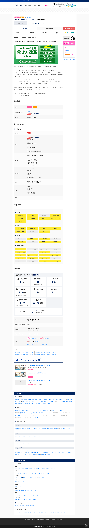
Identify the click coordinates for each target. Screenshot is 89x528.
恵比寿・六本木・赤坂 (29, 399)
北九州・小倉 (24, 499)
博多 (16, 499)
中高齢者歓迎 (18, 428)
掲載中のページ (32, 338)
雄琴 (39, 473)
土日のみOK (17, 454)
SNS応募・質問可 (37, 428)
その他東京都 (49, 403)
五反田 (60, 399)
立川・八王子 (38, 403)
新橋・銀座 (69, 399)
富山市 (19, 481)
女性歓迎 (24, 428)
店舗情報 (56, 32)
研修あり (54, 444)
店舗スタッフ (18, 410)
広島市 (16, 495)
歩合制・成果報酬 (42, 436)
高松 (31, 495)
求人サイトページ (43, 344)
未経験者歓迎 (50, 428)
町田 (44, 403)
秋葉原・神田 (65, 401)
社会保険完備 (31, 444)
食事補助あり (37, 444)
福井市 (24, 481)
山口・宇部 (26, 495)
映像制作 (31, 413)
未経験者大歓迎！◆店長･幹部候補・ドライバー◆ (39, 365)
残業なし (61, 451)
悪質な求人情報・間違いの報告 (69, 59)
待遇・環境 (44, 32)
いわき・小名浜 (30, 477)
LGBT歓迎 (44, 428)
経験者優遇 (56, 428)
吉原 (45, 401)
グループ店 (54, 452)
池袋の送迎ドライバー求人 (28, 354)
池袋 (30, 17)
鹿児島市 (35, 499)
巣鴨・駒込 (28, 401)
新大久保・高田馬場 (43, 399)
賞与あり (31, 436)
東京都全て (17, 399)
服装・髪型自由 (43, 451)
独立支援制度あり (46, 452)
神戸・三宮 (34, 473)
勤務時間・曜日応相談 (53, 451)
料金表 (67, 50)
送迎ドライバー (46, 410)
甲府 (20, 486)
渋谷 (22, 399)
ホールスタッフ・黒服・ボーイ (21, 415)
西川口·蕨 (53, 468)
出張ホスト (35, 412)
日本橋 (19, 473)
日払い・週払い (18, 436)
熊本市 (30, 499)
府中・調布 (31, 403)
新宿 (36, 399)
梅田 (16, 473)
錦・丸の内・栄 (22, 490)
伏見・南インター (26, 473)
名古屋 (16, 490)
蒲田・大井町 (18, 401)
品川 (65, 399)
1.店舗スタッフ (30, 111)
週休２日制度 (68, 452)
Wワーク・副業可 (25, 451)
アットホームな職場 (45, 454)
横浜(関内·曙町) (37, 468)
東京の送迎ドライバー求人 (28, 352)
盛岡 (39, 477)
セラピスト (41, 412)
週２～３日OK (24, 454)
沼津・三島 (29, 490)
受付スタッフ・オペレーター (36, 410)
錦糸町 (70, 401)
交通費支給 (24, 444)
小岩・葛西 (17, 403)
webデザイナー (48, 412)
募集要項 (32, 32)
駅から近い (39, 452)
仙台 (24, 477)
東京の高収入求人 (18, 352)
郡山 (36, 477)
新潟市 (16, 486)
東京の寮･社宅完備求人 (51, 352)
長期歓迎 (38, 454)
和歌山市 (48, 473)
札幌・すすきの (18, 477)
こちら (72, 4)
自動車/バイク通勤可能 (31, 452)
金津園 (35, 490)
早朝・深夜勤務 (61, 452)
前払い (56, 436)
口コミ (67, 52)
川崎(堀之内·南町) (45, 468)
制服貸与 (49, 444)
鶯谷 (42, 401)
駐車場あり (44, 444)
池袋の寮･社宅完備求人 (51, 354)
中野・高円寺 (51, 399)
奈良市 (42, 473)
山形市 (42, 477)
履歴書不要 (29, 428)
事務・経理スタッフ (64, 410)
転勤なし (23, 452)
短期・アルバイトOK (34, 451)
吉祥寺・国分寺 (24, 403)
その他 (36, 417)
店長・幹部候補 (25, 410)
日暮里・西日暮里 (35, 401)
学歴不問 (17, 429)
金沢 (16, 481)
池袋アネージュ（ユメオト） (70, 47)
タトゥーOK (17, 451)
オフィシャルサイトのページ (32, 344)
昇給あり (36, 436)
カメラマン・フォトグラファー (48, 413)
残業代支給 (25, 436)
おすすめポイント (19, 32)
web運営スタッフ (55, 410)
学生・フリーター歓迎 (65, 428)
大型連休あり (67, 451)
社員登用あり (60, 444)
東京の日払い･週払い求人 (40, 352)
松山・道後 (35, 495)
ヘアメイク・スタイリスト (62, 413)
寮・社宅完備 (18, 444)
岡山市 (20, 495)
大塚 (23, 401)
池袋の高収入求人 (18, 354)
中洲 (19, 499)
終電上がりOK (32, 454)
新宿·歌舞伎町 (25, 468)
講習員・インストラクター (26, 412)
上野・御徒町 (50, 401)
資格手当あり (50, 436)
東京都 (27, 17)
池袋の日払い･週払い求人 (40, 354)
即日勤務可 (17, 452)
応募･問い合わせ (49, 28)
